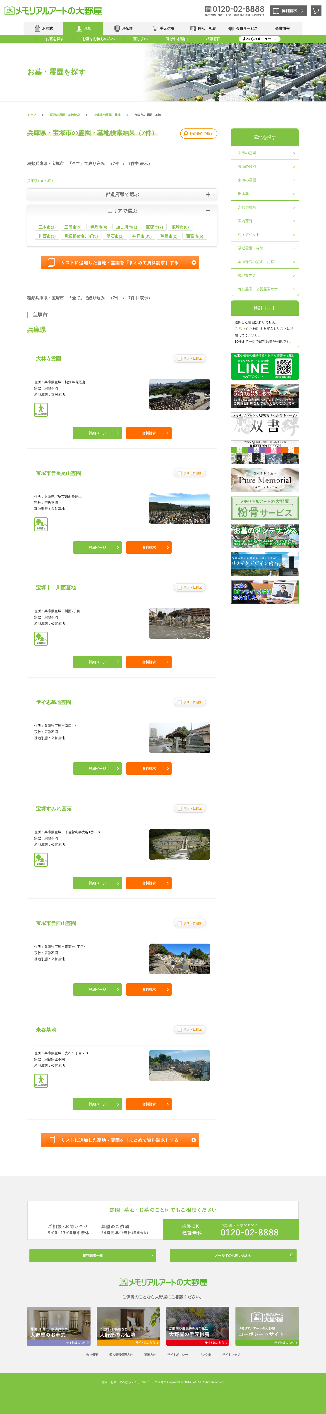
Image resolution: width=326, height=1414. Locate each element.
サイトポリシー (177, 1354)
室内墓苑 (245, 221)
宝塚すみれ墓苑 (54, 809)
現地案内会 (247, 275)
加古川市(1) (126, 227)
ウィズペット (249, 234)
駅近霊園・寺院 (250, 248)
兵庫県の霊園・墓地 (107, 115)
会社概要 (92, 1354)
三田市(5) (73, 227)
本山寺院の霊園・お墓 (256, 262)
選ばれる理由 (177, 39)
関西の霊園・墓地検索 (65, 115)
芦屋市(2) (168, 236)
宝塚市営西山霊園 (56, 923)
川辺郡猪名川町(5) (81, 236)
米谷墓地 (46, 1030)
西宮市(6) (194, 236)
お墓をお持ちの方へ (98, 39)
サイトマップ (231, 1354)
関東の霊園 (247, 153)
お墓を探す (55, 39)
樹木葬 (243, 194)
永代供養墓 (247, 207)
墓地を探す (265, 137)
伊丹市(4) (98, 227)
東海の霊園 (247, 180)
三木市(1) (47, 227)
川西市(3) (47, 236)
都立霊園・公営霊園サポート (261, 289)
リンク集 (205, 1354)
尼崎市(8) (180, 227)
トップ (31, 115)
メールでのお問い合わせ (233, 1255)
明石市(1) (115, 236)
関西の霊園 (247, 166)
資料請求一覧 (93, 1255)
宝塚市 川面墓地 (56, 587)
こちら (240, 328)
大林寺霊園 (48, 358)
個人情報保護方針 (121, 1354)
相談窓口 (213, 39)
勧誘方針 (150, 1354)
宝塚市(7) (154, 227)
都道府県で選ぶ (122, 194)
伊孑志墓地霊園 (53, 702)
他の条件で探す (201, 133)
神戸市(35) (142, 236)
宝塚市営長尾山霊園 (58, 473)
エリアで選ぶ (122, 211)
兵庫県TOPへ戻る (41, 181)
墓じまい (140, 39)
